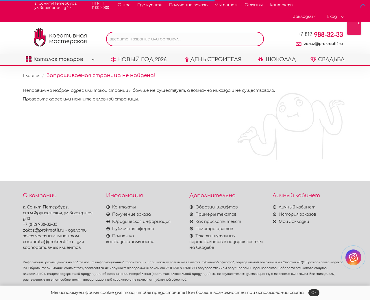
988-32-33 (320, 34)
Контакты (281, 5)
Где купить (149, 5)
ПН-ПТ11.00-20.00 (96, 5)
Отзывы (254, 5)
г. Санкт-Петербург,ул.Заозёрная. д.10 (52, 5)
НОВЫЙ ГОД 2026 (138, 59)
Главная (31, 76)
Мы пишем (226, 5)
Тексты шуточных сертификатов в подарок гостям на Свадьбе (226, 242)
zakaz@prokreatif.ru (323, 44)
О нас (124, 5)
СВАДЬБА (327, 59)
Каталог (60, 58)
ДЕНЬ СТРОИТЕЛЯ (213, 59)
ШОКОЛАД (277, 59)
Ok (314, 293)
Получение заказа (188, 5)
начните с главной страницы (105, 99)
